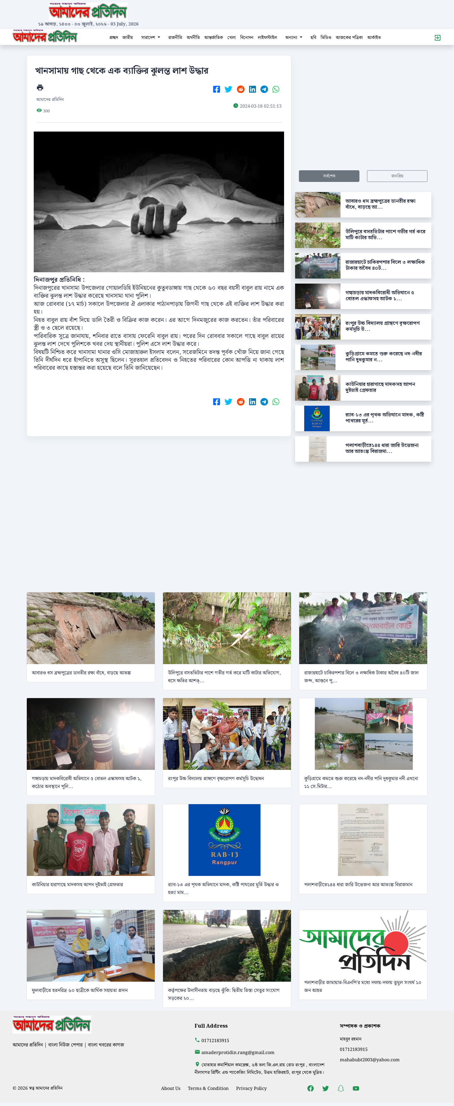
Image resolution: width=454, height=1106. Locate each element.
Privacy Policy (251, 1088)
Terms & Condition (208, 1088)
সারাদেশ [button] (148, 37)
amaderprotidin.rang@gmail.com (238, 1052)
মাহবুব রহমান (351, 1039)
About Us (170, 1088)
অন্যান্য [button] (292, 37)
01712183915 (215, 1040)
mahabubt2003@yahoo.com (370, 1060)
